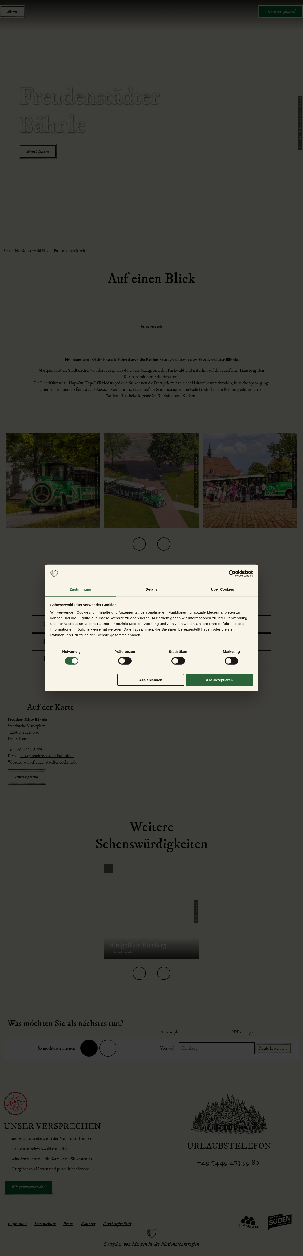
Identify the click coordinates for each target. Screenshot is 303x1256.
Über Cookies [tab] (222, 589)
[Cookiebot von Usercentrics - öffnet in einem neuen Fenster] (232, 573)
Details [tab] (151, 589)
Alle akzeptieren (219, 680)
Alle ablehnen (150, 680)
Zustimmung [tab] (80, 589)
